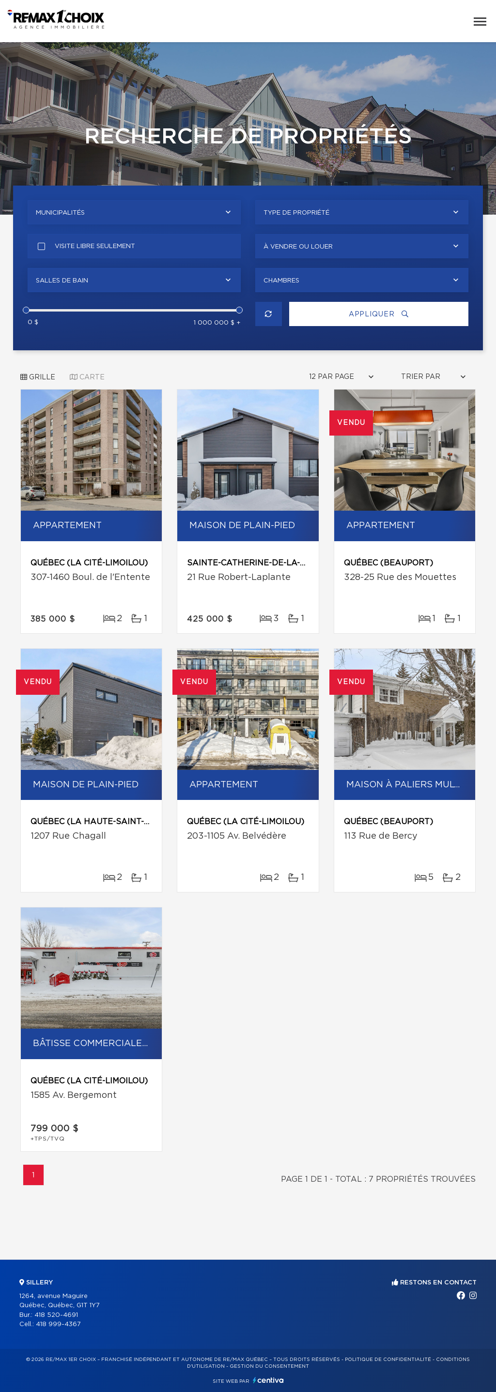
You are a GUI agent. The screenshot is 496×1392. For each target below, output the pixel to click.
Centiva (268, 1380)
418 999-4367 (58, 1324)
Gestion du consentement (269, 1366)
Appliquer (379, 314)
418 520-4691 (56, 1315)
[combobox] (134, 212)
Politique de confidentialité (388, 1359)
